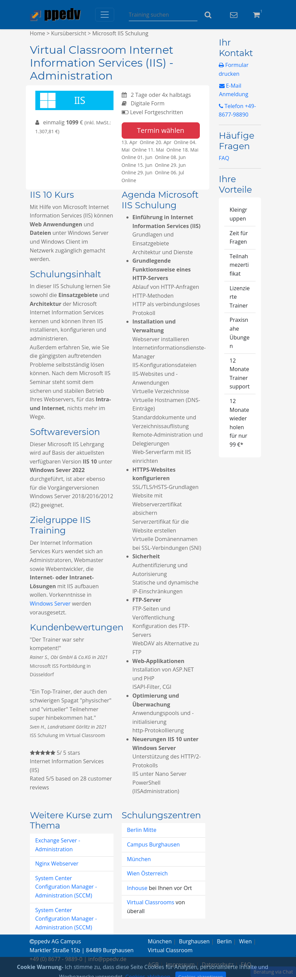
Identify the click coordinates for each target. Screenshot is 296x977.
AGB (153, 964)
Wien (245, 941)
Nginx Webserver (57, 863)
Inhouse (138, 888)
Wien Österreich (147, 873)
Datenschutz (217, 964)
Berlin (224, 941)
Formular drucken (234, 69)
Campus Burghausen (153, 844)
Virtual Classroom (170, 950)
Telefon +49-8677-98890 (237, 110)
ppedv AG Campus (55, 941)
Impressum (180, 964)
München (139, 859)
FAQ (224, 158)
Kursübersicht (68, 33)
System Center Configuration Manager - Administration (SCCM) (66, 886)
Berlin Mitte (142, 830)
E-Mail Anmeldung (233, 90)
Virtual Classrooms (150, 902)
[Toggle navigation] (104, 14)
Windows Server (50, 603)
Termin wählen (160, 130)
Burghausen (194, 941)
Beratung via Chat (273, 972)
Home (37, 33)
